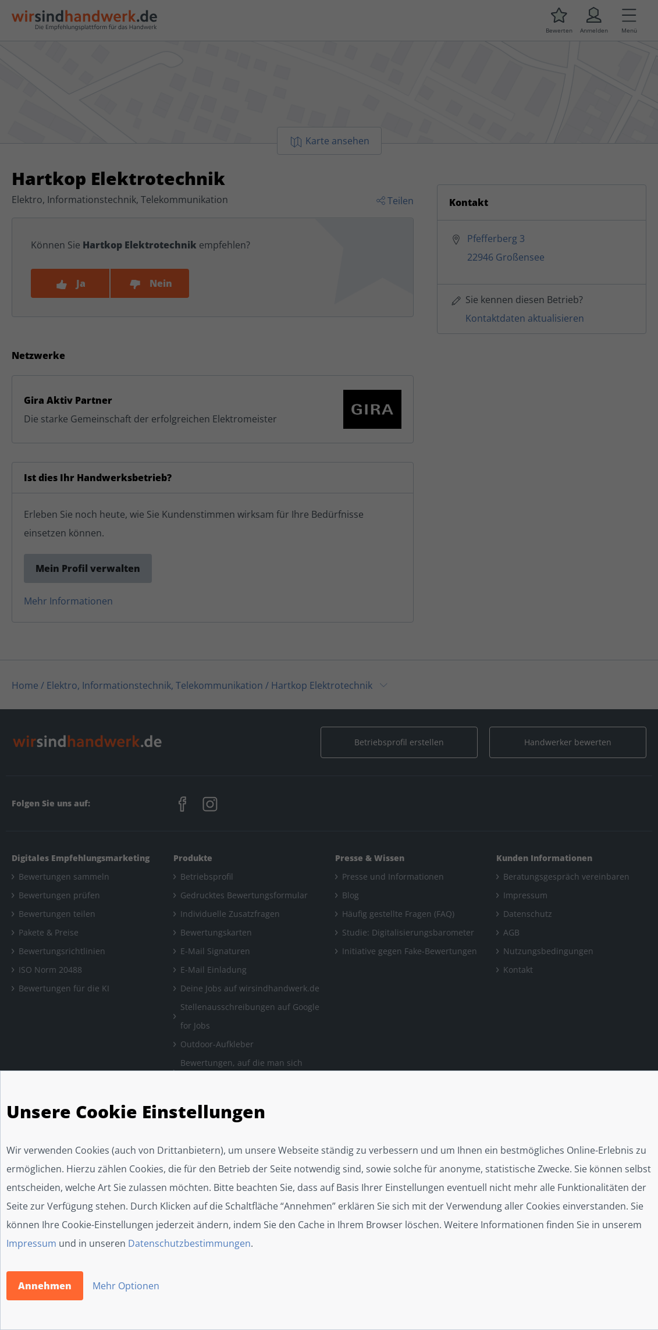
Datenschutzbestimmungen (189, 1243)
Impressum (31, 1243)
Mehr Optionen (126, 1285)
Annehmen (45, 1285)
